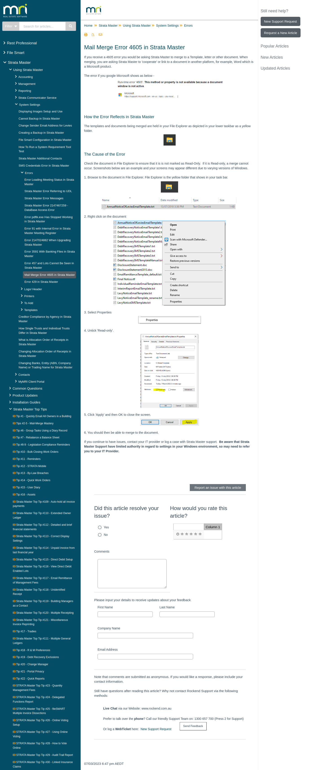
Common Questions (27, 388)
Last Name (167, 607)
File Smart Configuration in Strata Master (45, 140)
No (106, 534)
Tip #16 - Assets (24, 494)
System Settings (29, 104)
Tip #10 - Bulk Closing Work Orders (35, 451)
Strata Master (19, 62)
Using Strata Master (28, 70)
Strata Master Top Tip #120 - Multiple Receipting (43, 612)
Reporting (24, 90)
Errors (29, 173)
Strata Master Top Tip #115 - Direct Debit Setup (43, 559)
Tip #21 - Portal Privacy (28, 671)
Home (88, 25)
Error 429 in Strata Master (41, 281)
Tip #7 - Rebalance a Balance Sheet (36, 437)
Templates (30, 310)
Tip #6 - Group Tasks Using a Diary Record (40, 430)
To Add (28, 303)
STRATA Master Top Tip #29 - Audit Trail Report (43, 755)
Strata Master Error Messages (43, 198)
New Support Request (156, 729)
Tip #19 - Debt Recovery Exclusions (36, 657)
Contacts (24, 374)
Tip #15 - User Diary (26, 487)
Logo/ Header (33, 289)
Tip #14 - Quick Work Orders (31, 480)
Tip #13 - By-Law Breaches (30, 473)
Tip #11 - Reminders (26, 459)
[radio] (177, 534)
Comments (101, 551)
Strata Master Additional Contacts (40, 158)
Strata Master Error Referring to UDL (48, 191)
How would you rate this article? (198, 512)
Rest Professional (22, 43)
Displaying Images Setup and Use (41, 111)
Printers (29, 296)
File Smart (15, 53)
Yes (106, 527)
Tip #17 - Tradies (24, 631)
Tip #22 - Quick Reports (28, 678)
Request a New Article (280, 33)
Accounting (25, 77)
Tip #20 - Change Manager (30, 664)
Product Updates (25, 395)
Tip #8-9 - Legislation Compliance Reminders (41, 444)
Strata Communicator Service (37, 97)
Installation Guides (26, 402)
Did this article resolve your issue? (126, 512)
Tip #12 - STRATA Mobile (29, 466)
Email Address (108, 649)
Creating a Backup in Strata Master (41, 132)
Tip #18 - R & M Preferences (31, 650)
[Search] (70, 26)
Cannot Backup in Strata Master (39, 118)
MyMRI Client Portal (31, 381)
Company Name (109, 628)
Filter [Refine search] (11, 26)
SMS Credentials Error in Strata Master (44, 165)
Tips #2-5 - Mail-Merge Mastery (33, 423)
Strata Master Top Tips (30, 409)
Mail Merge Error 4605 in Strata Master (49, 275)
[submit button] (193, 726)
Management (26, 84)
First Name (105, 607)
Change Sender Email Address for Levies (45, 125)
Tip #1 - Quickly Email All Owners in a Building (42, 416)
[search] (42, 26)
